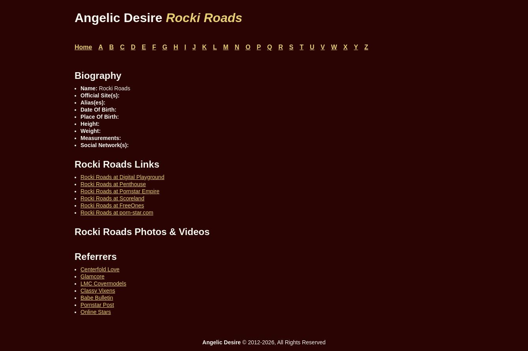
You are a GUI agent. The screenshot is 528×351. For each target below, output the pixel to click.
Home (83, 47)
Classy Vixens (98, 291)
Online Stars (96, 312)
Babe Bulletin (97, 298)
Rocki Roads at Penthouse (113, 184)
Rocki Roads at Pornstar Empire (120, 191)
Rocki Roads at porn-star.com (117, 212)
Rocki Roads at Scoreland (112, 198)
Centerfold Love (100, 269)
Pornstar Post (97, 305)
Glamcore (93, 276)
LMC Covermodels (103, 283)
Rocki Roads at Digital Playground (122, 177)
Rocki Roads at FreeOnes (112, 205)
